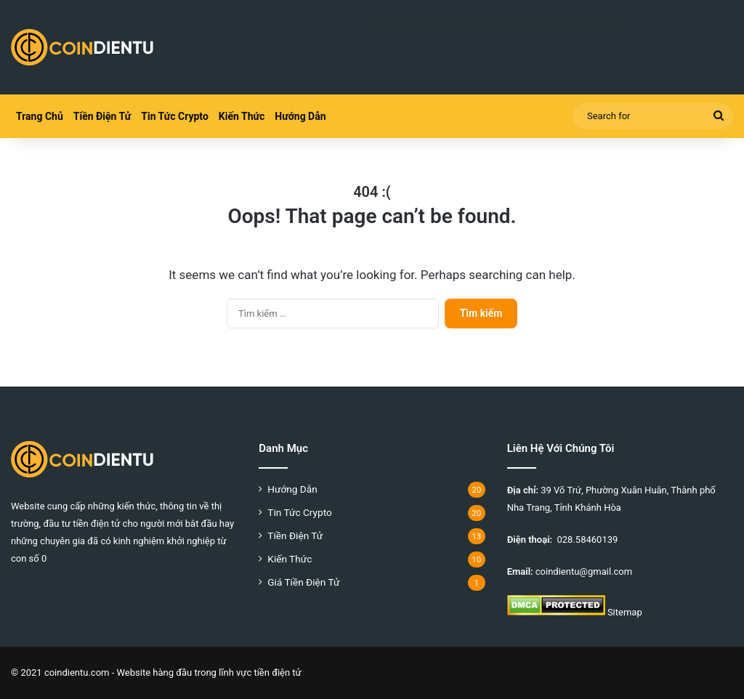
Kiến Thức (241, 116)
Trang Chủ (39, 116)
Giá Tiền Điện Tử (303, 582)
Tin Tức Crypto (175, 116)
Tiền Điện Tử (102, 116)
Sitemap (624, 612)
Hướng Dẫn (300, 116)
